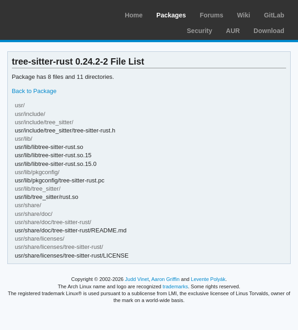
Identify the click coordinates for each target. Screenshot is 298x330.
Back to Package (34, 91)
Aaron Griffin (165, 279)
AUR (233, 30)
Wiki (243, 15)
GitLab (274, 15)
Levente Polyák (208, 279)
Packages (171, 15)
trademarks (175, 286)
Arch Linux (50, 14)
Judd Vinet (137, 279)
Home (134, 15)
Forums (211, 15)
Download (269, 30)
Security (199, 30)
